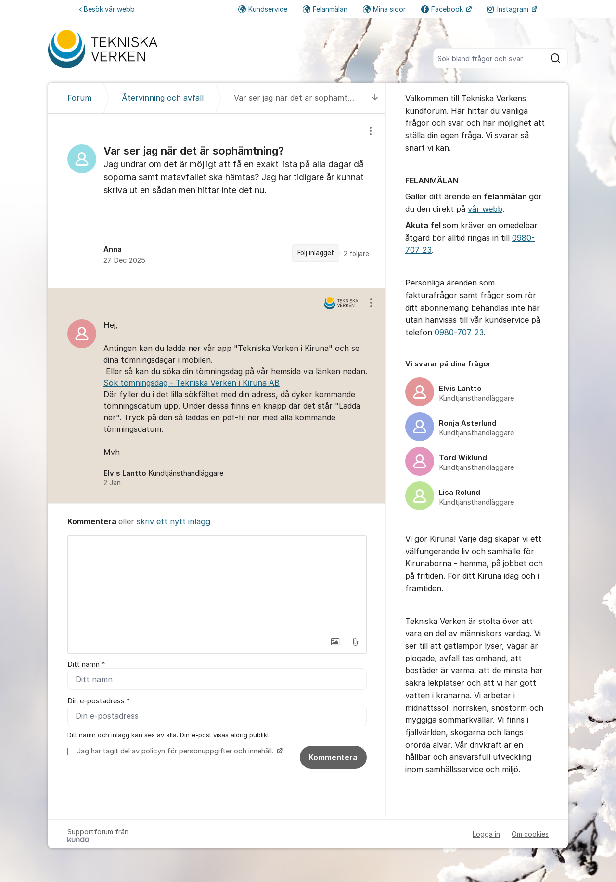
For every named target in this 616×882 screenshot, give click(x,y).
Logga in (486, 834)
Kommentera (333, 757)
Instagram (508, 9)
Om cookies (530, 834)
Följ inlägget (315, 253)
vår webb (485, 209)
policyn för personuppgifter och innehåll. (208, 751)
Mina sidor (384, 9)
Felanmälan (325, 9)
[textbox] (217, 584)
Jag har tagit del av (178, 751)
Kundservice (262, 9)
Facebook (443, 9)
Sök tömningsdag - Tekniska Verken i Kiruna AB (191, 383)
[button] (335, 641)
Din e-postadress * (98, 701)
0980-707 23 (459, 332)
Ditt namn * (86, 664)
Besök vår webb (107, 9)
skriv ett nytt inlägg (173, 521)
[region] (217, 201)
